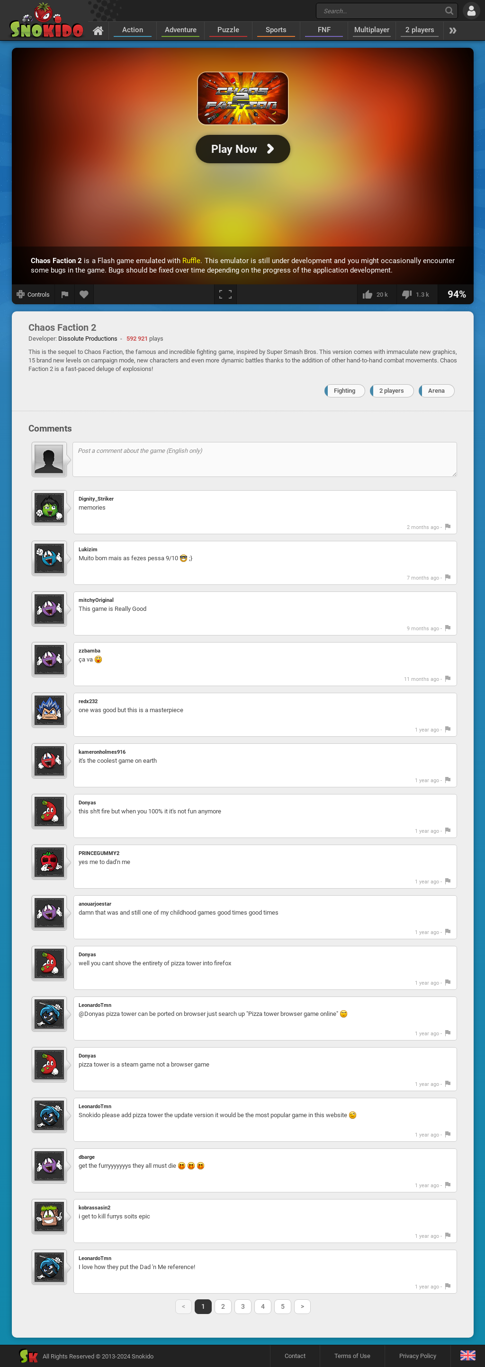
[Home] (98, 30)
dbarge (87, 1157)
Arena (436, 390)
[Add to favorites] (84, 294)
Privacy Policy (417, 1355)
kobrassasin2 (94, 1208)
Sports (276, 30)
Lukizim (88, 550)
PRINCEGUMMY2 (99, 853)
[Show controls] (33, 294)
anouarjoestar (95, 904)
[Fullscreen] (225, 294)
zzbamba (89, 651)
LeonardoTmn (95, 1005)
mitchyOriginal (96, 600)
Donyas (87, 803)
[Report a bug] (65, 294)
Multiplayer (371, 30)
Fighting (344, 390)
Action (132, 30)
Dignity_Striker (96, 499)
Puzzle (228, 30)
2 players (419, 30)
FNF (324, 30)
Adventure (181, 30)
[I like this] (376, 294)
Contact (295, 1355)
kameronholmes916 (102, 752)
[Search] (449, 11)
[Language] (467, 1356)
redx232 (88, 701)
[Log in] (471, 10)
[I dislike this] (417, 294)
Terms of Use (352, 1355)
